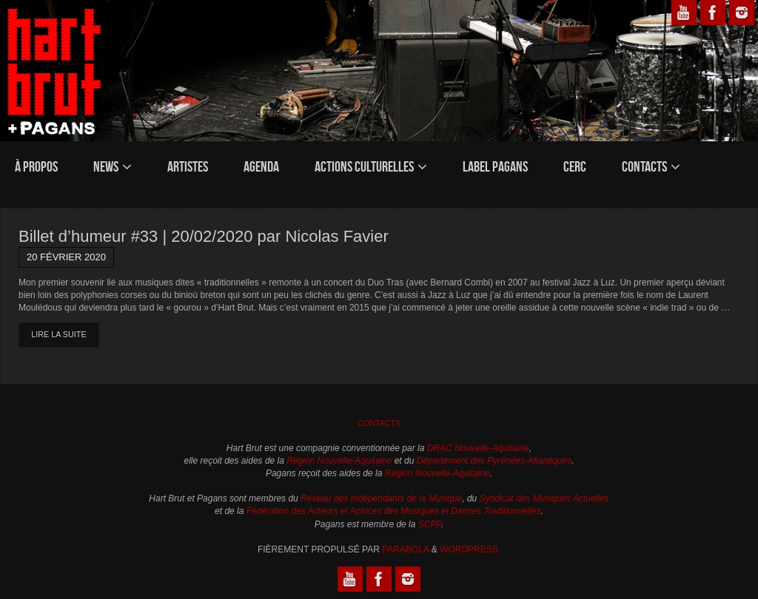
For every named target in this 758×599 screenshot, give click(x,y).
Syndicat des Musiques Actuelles (544, 498)
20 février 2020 (66, 257)
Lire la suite (58, 334)
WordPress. (470, 549)
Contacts (379, 423)
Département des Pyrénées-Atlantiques (494, 461)
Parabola (405, 549)
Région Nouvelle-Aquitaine (339, 461)
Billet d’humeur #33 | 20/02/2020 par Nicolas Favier (204, 236)
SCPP (429, 524)
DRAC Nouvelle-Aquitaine (478, 448)
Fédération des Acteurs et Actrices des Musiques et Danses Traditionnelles (393, 511)
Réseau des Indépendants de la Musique (381, 498)
